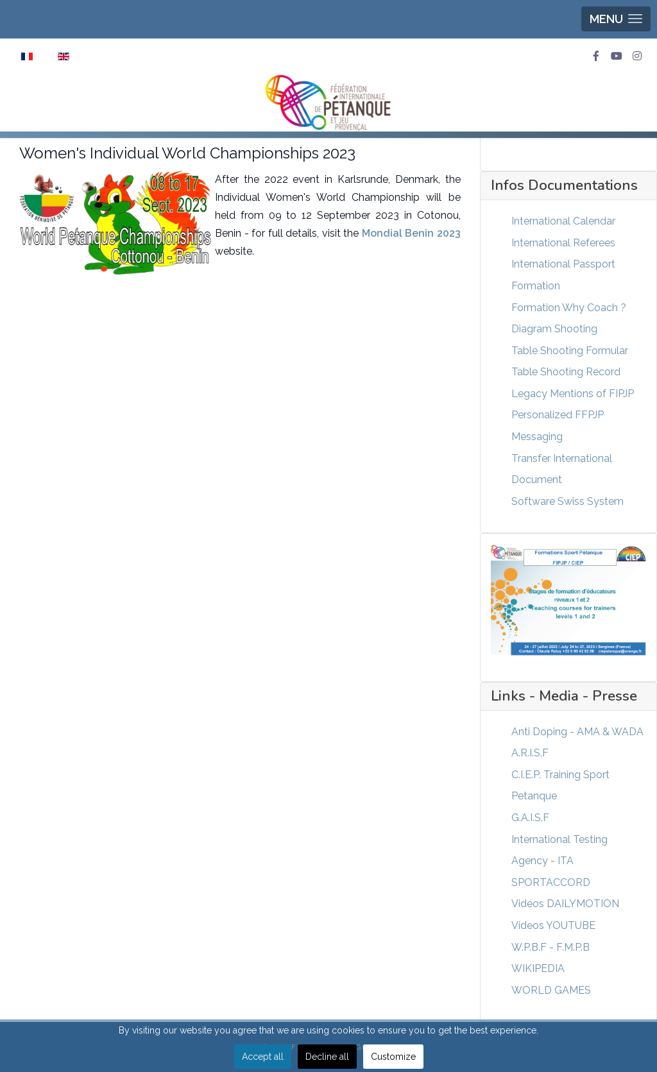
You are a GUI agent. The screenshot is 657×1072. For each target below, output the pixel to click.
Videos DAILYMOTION (565, 904)
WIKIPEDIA (538, 968)
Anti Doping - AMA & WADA (577, 732)
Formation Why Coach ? (568, 308)
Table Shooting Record (565, 372)
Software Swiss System (567, 501)
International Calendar (563, 221)
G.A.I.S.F (530, 818)
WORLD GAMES (551, 990)
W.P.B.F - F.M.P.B (550, 947)
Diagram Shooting (554, 329)
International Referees (563, 243)
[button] (616, 18)
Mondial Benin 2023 (411, 233)
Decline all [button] (327, 1056)
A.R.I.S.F (530, 753)
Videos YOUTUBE (553, 925)
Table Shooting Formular (569, 351)
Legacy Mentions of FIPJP (572, 393)
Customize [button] (393, 1056)
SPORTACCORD (550, 882)
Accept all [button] (263, 1056)
